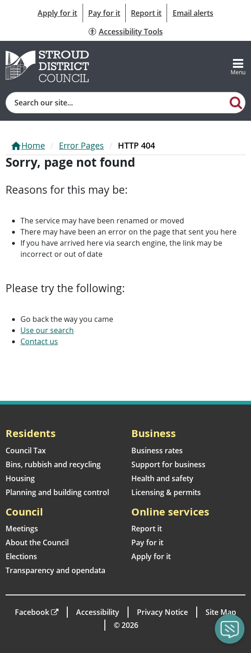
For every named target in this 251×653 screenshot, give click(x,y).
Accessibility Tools (131, 31)
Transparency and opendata (55, 570)
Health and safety (162, 478)
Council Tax (26, 450)
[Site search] (116, 102)
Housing (20, 478)
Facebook (32, 612)
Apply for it (57, 13)
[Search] (235, 102)
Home (33, 145)
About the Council (37, 542)
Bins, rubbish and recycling (53, 464)
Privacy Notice (162, 612)
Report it (146, 13)
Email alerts (193, 13)
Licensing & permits (166, 492)
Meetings (22, 528)
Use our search (47, 330)
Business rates (157, 450)
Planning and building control (57, 492)
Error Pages (81, 145)
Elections (21, 556)
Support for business (168, 464)
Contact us (39, 341)
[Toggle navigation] (238, 66)
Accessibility (97, 612)
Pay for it (104, 13)
